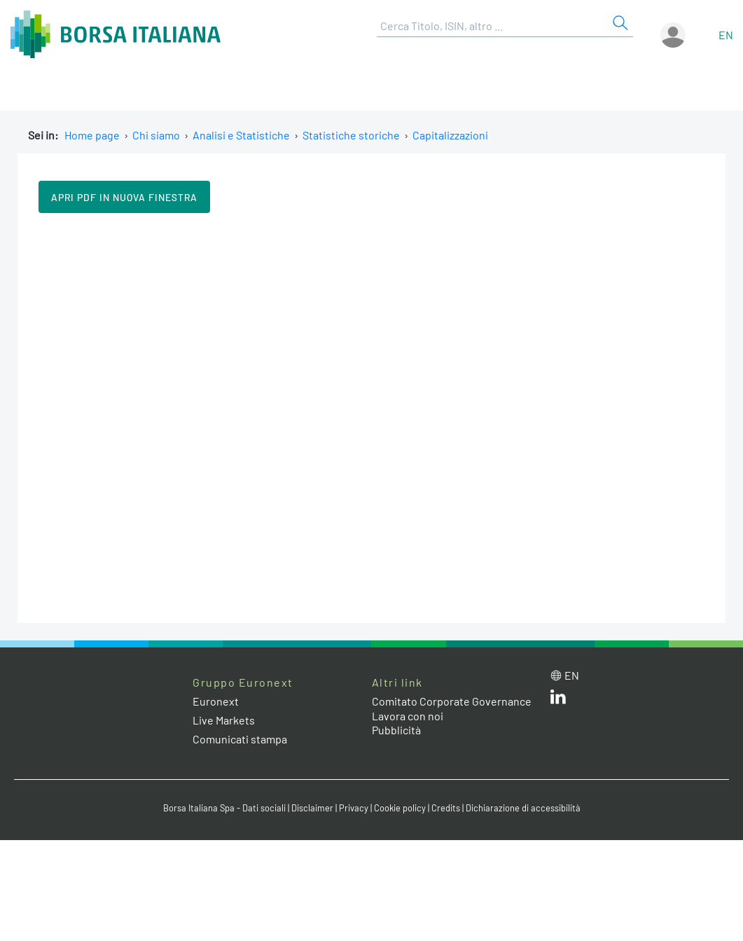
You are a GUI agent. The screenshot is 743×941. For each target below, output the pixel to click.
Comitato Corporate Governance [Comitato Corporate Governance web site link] (452, 701)
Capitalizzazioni (450, 135)
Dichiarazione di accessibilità (523, 807)
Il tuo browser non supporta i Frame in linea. (371, 416)
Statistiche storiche (351, 135)
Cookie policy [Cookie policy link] (400, 807)
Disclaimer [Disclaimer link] (312, 807)
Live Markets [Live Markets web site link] (224, 720)
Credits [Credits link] (445, 807)
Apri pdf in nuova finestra (124, 197)
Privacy (353, 807)
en (725, 34)
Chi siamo (156, 135)
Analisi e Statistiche (241, 135)
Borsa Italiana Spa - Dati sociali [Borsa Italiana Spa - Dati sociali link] (224, 807)
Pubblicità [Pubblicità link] (396, 729)
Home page (92, 135)
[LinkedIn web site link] (558, 699)
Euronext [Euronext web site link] (216, 701)
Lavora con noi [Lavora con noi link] (407, 715)
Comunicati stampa (240, 739)
